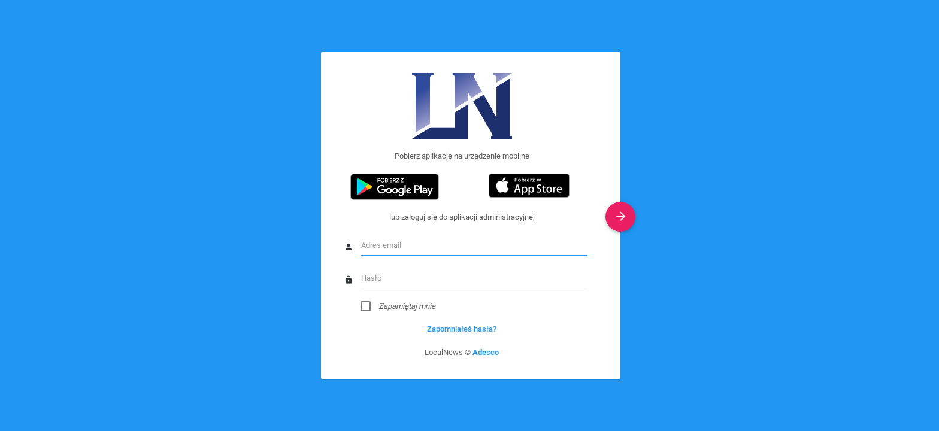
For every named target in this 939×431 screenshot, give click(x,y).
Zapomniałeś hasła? (461, 328)
